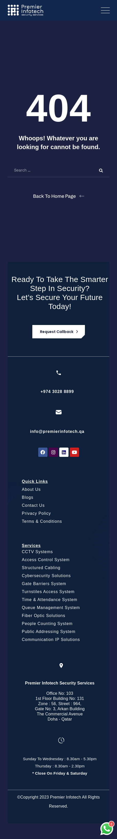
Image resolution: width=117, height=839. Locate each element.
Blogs (27, 497)
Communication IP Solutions (51, 639)
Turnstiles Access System (48, 591)
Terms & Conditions (42, 521)
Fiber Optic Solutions (43, 615)
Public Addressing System (48, 631)
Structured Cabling (41, 568)
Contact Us (33, 505)
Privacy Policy (36, 513)
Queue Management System (51, 607)
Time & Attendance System (49, 599)
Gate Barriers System (44, 583)
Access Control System (46, 560)
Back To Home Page (54, 196)
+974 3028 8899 (57, 391)
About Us (31, 489)
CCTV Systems (37, 552)
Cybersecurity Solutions (46, 575)
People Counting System (47, 623)
